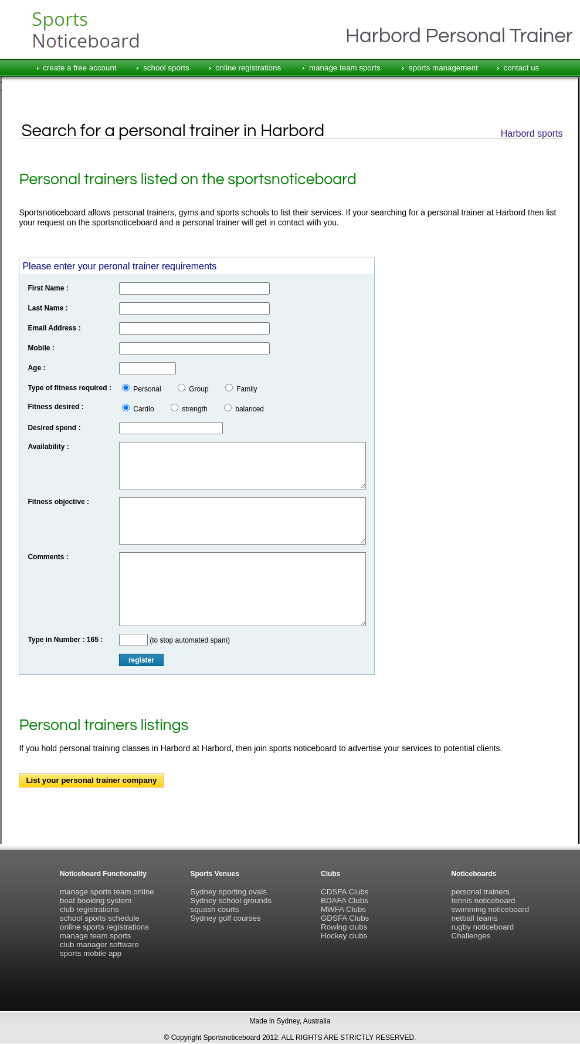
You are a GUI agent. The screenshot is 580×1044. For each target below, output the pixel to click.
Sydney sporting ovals (229, 891)
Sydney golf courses (226, 918)
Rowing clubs (344, 927)
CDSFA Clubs (344, 891)
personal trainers (481, 891)
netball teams (475, 918)
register (141, 660)
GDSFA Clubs (345, 918)
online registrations (248, 67)
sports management (443, 67)
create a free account (79, 67)
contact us (521, 67)
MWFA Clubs (343, 909)
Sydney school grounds (231, 900)
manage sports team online (107, 891)
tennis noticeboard (483, 900)
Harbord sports (532, 133)
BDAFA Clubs (344, 900)
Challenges (471, 935)
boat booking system (95, 900)
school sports (166, 67)
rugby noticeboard (483, 927)
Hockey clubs (344, 935)
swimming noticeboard (491, 909)
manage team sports (345, 67)
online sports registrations (104, 927)
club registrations (89, 909)
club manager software (99, 944)
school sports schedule (100, 918)
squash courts (215, 909)
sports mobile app (90, 953)
